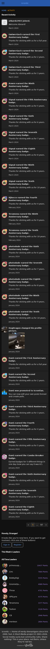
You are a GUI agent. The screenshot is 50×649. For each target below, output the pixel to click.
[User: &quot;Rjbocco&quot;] (4, 199)
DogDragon (15, 328)
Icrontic (25, 3)
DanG (11, 358)
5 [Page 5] (32, 525)
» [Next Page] (46, 525)
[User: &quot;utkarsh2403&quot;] (4, 22)
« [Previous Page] (28, 525)
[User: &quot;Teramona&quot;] (4, 215)
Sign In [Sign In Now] (6, 545)
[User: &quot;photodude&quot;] (4, 248)
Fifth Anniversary (37, 100)
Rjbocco (13, 197)
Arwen (12, 83)
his (32, 328)
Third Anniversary (36, 406)
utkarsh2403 (15, 21)
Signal (12, 100)
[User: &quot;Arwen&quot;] (4, 85)
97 (41, 525)
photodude (14, 246)
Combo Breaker (35, 455)
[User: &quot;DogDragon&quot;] (4, 329)
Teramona (14, 214)
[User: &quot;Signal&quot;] (4, 101)
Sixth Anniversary (36, 474)
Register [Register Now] (17, 545)
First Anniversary (36, 358)
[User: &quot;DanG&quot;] (4, 359)
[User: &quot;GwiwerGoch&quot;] (4, 36)
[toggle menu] (3, 3)
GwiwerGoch (15, 34)
